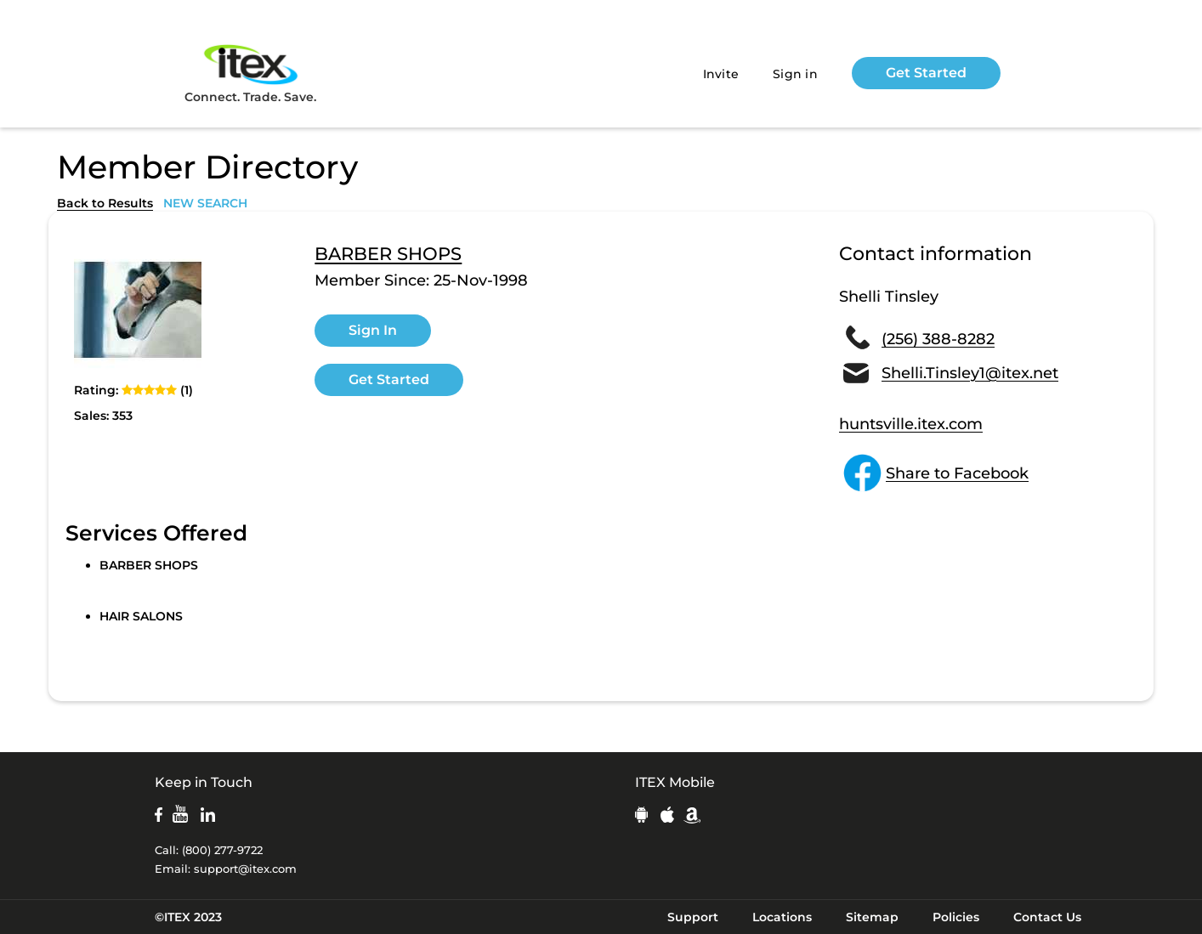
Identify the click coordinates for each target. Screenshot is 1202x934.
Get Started (926, 73)
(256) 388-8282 (938, 339)
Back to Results (105, 203)
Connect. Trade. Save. (250, 73)
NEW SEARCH (205, 203)
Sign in (795, 74)
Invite (721, 74)
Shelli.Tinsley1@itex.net (970, 373)
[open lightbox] (137, 309)
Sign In (373, 330)
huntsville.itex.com (911, 424)
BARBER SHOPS (388, 254)
